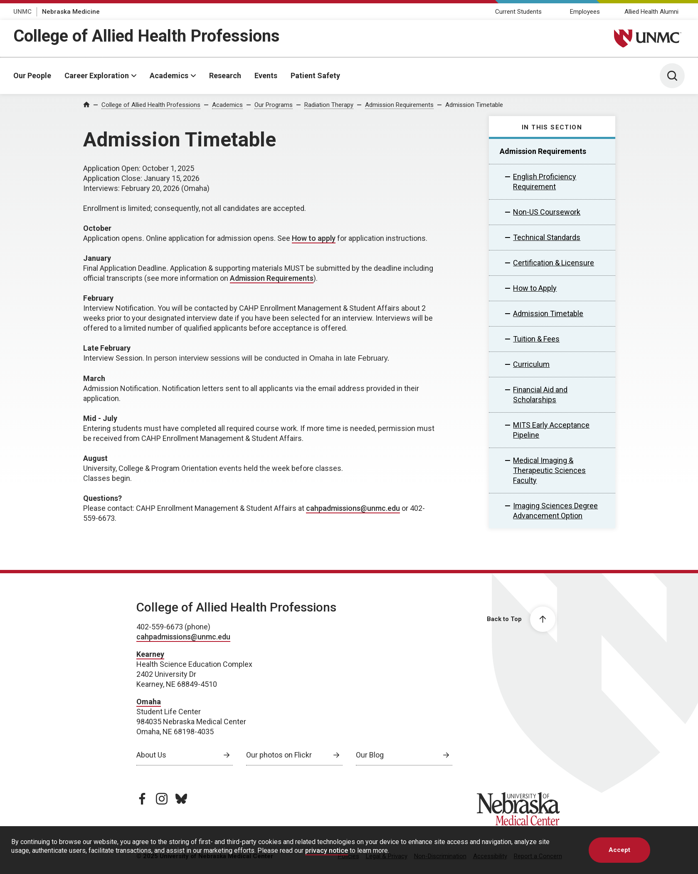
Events (265, 75)
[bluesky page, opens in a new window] (181, 799)
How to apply (313, 238)
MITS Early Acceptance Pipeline (551, 430)
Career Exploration (96, 75)
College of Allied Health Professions (146, 36)
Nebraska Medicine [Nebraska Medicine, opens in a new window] (71, 11)
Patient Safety (315, 75)
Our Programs (273, 105)
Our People (32, 75)
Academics (169, 75)
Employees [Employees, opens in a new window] (585, 11)
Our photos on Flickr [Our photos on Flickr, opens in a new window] (279, 754)
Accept (619, 850)
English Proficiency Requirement (544, 181)
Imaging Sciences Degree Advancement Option (555, 510)
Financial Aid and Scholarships (540, 394)
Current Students (518, 11)
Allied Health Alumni (651, 11)
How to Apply (535, 288)
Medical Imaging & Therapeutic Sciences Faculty (549, 470)
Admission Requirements (399, 105)
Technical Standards (546, 237)
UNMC (22, 11)
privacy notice (326, 850)
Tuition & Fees (536, 338)
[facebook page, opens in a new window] (142, 799)
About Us (151, 754)
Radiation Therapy (328, 105)
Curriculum (531, 364)
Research (225, 75)
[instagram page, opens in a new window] (162, 799)
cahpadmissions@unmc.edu (183, 636)
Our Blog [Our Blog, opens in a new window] (370, 754)
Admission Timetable (474, 105)
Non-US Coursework (546, 212)
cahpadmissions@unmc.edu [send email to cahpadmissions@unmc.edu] (353, 508)
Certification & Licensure (553, 262)
